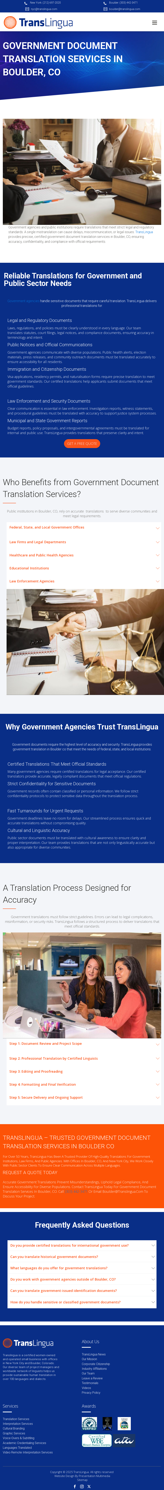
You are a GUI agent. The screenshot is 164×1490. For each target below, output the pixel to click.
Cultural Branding (14, 1428)
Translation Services (16, 1419)
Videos (86, 1388)
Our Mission (89, 1359)
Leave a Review (92, 1378)
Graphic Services (14, 1433)
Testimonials (90, 1383)
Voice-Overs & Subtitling (18, 1438)
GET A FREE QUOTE (82, 443)
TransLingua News (94, 1354)
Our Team (88, 1373)
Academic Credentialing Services (24, 1443)
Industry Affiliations (94, 1368)
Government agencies (24, 301)
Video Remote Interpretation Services (28, 1452)
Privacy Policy (91, 1392)
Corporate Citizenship (96, 1364)
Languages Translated (17, 1447)
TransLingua (144, 232)
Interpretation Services (18, 1424)
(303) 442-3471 (77, 1191)
